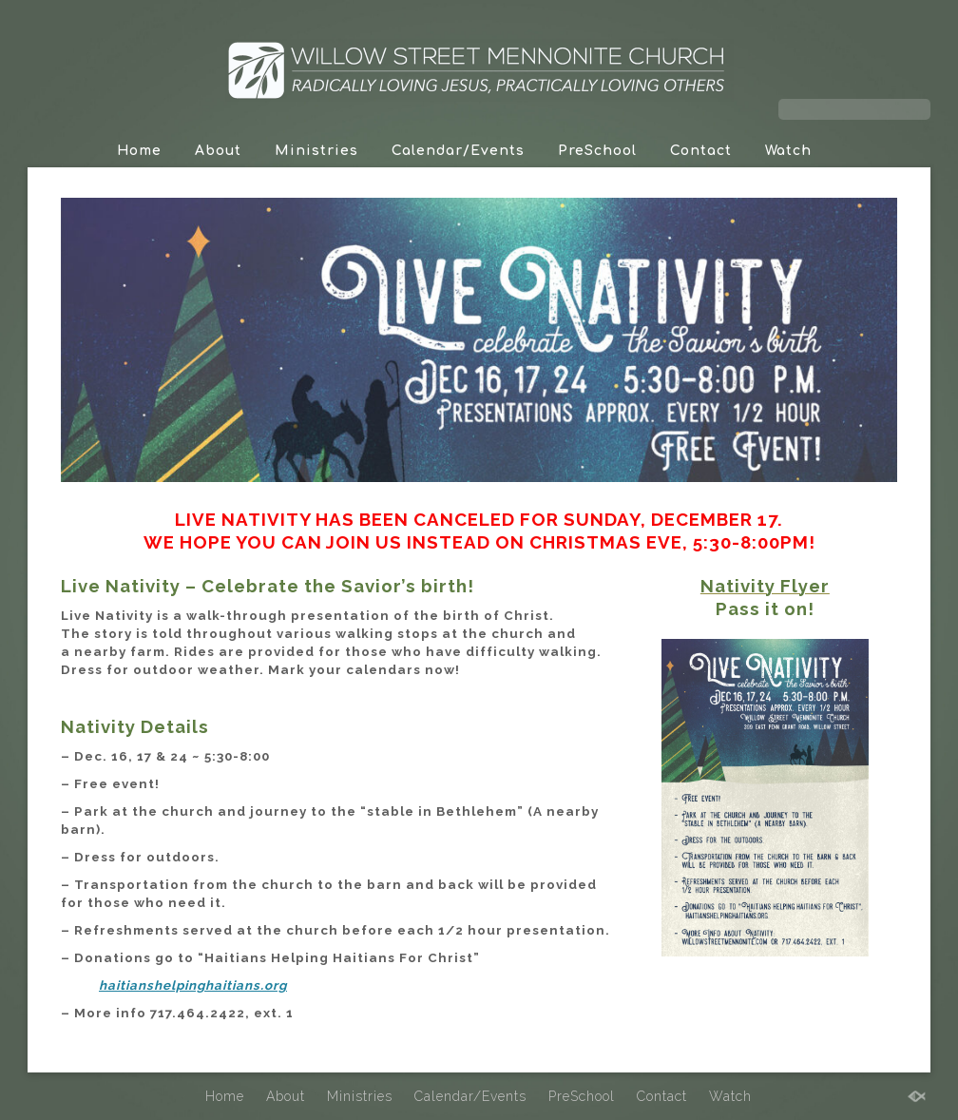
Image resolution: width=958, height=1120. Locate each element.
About (218, 151)
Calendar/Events (458, 151)
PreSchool (597, 151)
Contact (701, 151)
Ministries (316, 151)
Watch (788, 151)
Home (139, 151)
